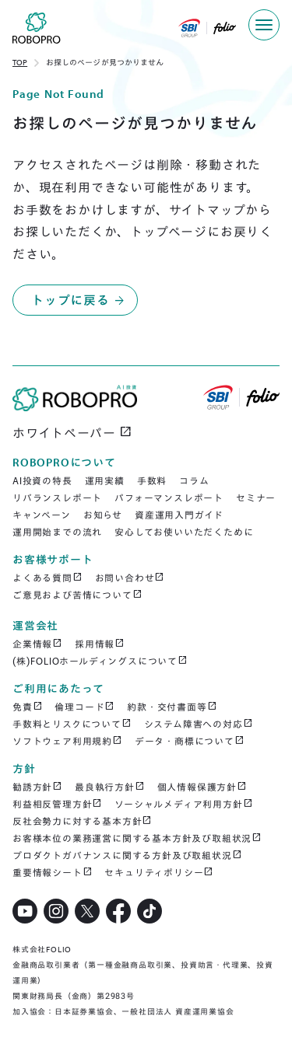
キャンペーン (41, 515)
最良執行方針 (110, 786)
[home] (30, 31)
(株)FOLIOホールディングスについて (100, 661)
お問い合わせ (130, 577)
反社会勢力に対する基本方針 (82, 821)
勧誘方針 (37, 786)
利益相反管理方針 (57, 804)
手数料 (152, 481)
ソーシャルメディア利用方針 (183, 804)
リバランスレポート (57, 498)
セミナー (256, 498)
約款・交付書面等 (171, 706)
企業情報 (37, 643)
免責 (27, 706)
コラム (194, 481)
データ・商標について (190, 741)
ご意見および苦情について (77, 594)
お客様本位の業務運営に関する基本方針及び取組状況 (137, 838)
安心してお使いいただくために (183, 532)
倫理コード (84, 706)
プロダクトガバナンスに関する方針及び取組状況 (126, 855)
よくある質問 (47, 577)
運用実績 (105, 481)
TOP (19, 63)
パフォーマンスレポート (168, 498)
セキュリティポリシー (158, 872)
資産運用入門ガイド (179, 515)
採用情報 (100, 643)
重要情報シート (52, 872)
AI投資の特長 (42, 481)
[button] (264, 24)
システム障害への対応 (198, 724)
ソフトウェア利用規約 (67, 741)
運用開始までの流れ (57, 532)
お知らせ (102, 515)
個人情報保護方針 (202, 786)
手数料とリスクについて (72, 724)
